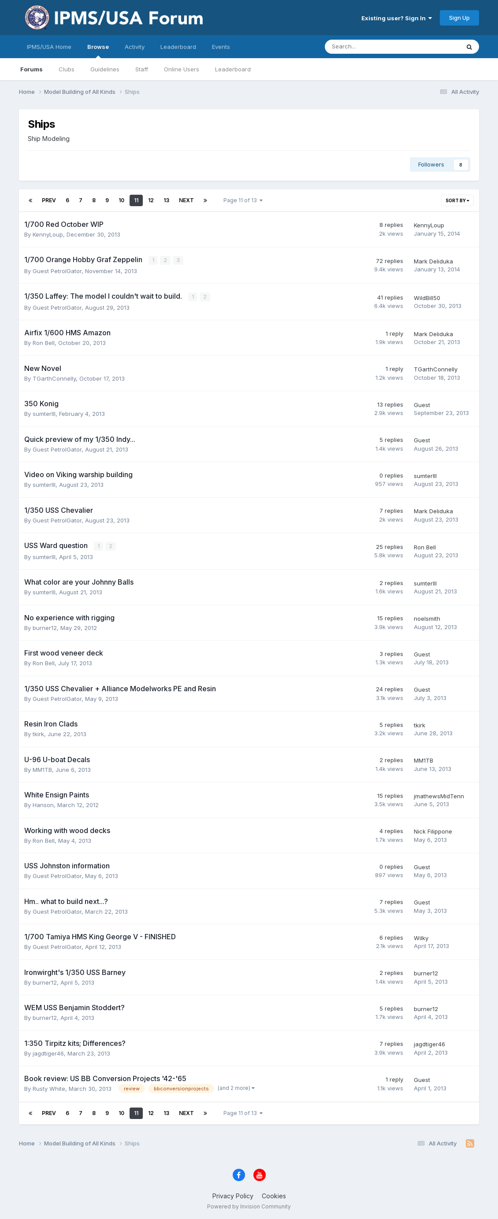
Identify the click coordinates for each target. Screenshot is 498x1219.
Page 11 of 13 (243, 200)
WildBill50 (427, 297)
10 (121, 200)
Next (186, 200)
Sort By (457, 200)
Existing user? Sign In (396, 18)
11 (136, 200)
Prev (49, 200)
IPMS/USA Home (49, 46)
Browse (98, 50)
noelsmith (427, 618)
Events (221, 46)
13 (166, 200)
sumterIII (44, 413)
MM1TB (42, 768)
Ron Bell (44, 342)
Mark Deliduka (433, 261)
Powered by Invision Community (249, 1206)
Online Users (181, 69)
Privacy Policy (232, 1195)
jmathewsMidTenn (439, 795)
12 (151, 200)
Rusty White (49, 1088)
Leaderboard (233, 69)
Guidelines (104, 69)
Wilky (421, 937)
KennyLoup (48, 234)
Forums (31, 69)
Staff (141, 69)
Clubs (66, 69)
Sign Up (459, 17)
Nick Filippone (433, 830)
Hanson (43, 804)
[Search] (369, 47)
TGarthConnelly (54, 378)
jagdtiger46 (48, 1052)
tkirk (38, 733)
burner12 (45, 626)
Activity (135, 46)
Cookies (274, 1195)
